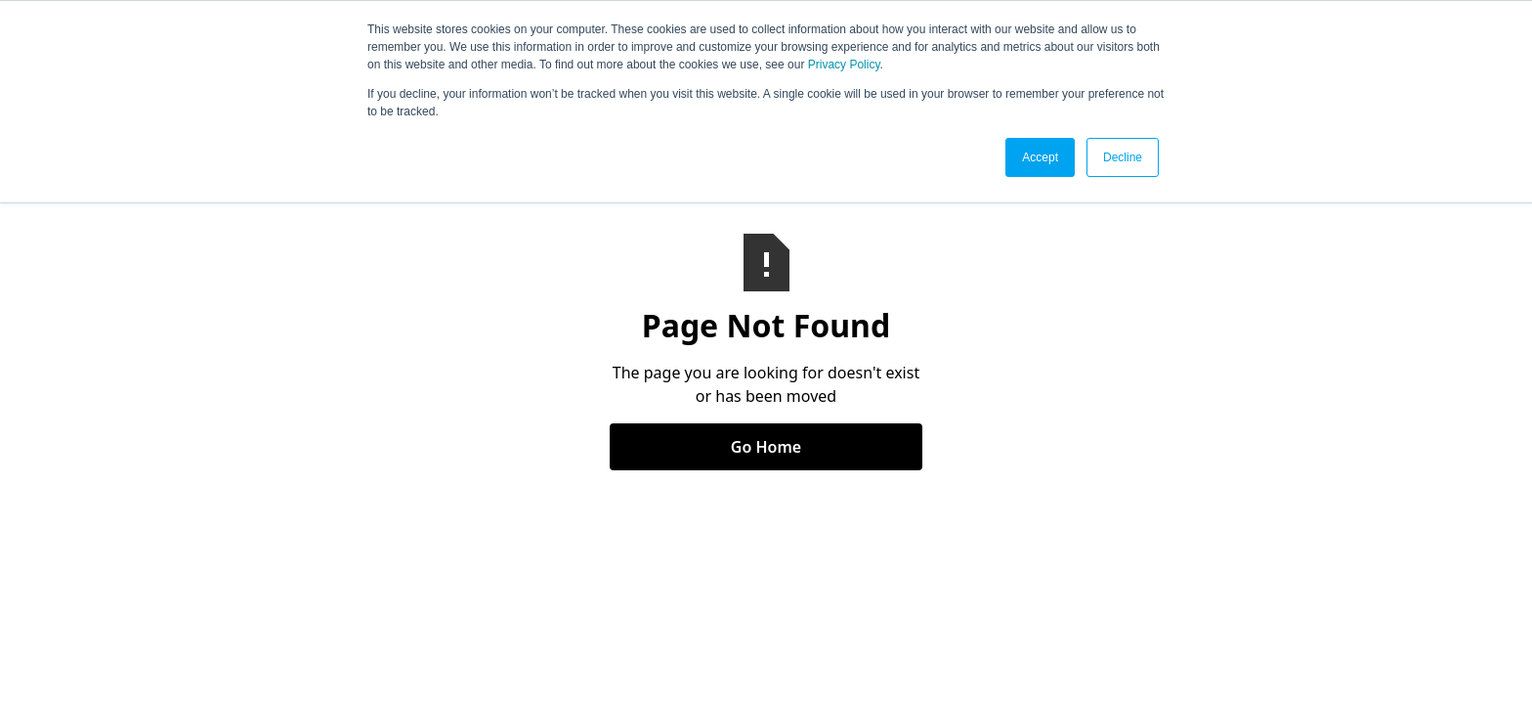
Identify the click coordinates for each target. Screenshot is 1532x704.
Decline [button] (1122, 157)
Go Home (766, 447)
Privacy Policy (844, 64)
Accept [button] (1040, 157)
